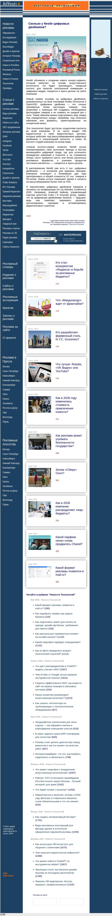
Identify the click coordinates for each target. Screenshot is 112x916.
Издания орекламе (9, 276)
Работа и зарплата (100, 98)
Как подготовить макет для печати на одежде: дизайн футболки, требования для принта (56, 625)
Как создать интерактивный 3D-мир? (55, 817)
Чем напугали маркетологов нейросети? (57, 852)
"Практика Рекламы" (76, 224)
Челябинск (8, 403)
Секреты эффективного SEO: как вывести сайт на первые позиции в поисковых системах (58, 686)
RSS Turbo (8, 876)
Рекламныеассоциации (10, 298)
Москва (6, 366)
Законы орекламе (9, 317)
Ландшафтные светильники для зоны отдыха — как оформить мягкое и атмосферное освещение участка (56, 725)
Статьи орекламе (8, 101)
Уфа (5, 412)
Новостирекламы (8, 26)
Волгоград (7, 417)
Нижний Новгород (11, 380)
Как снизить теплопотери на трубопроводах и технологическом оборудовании (54, 706)
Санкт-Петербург (11, 371)
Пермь (6, 421)
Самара (6, 389)
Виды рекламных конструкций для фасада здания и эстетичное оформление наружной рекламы (54, 828)
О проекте (9, 337)
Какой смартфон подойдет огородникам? (58, 642)
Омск (5, 394)
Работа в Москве (100, 89)
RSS (5, 873)
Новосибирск (9, 375)
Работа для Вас (101, 94)
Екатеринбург (9, 385)
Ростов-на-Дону (10, 408)
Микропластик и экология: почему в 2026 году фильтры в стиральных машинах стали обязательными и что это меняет (57, 798)
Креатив (8, 307)
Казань (6, 398)
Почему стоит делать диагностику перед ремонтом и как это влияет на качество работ (57, 745)
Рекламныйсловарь (10, 265)
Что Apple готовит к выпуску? (51, 789)
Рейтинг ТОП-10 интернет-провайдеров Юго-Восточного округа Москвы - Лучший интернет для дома (58, 781)
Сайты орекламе (8, 287)
